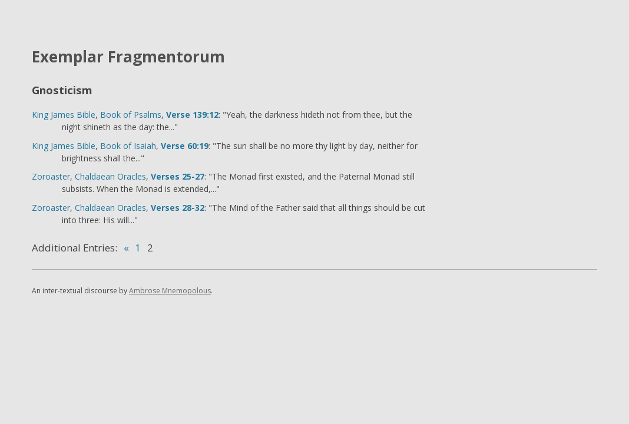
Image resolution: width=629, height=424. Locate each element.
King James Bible (63, 114)
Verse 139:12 (192, 114)
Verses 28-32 (177, 207)
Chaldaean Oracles (110, 176)
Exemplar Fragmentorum (128, 56)
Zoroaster (51, 176)
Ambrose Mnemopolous (170, 291)
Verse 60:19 (184, 145)
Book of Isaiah (128, 145)
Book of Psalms (130, 114)
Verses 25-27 (177, 176)
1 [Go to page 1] (138, 247)
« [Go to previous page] (126, 247)
